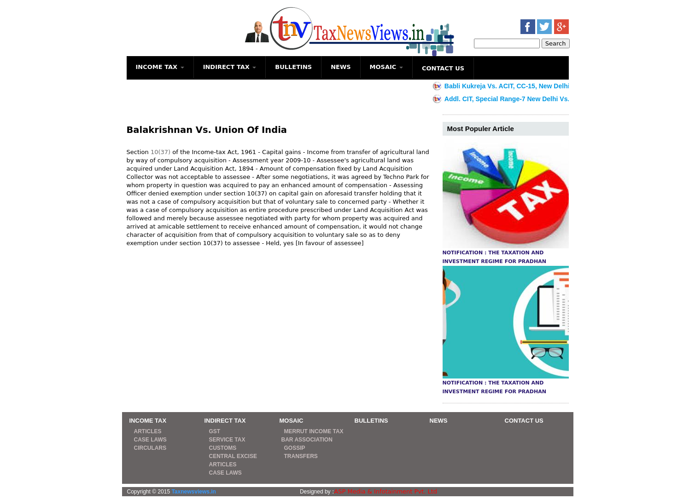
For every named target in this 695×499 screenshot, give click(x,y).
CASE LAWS (150, 439)
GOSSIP (294, 448)
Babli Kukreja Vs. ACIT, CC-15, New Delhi (513, 86)
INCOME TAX (160, 66)
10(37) (160, 152)
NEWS (340, 66)
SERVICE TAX (227, 439)
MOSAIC (386, 66)
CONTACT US (443, 68)
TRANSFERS (301, 456)
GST (215, 431)
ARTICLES (148, 431)
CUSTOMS (223, 448)
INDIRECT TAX (230, 66)
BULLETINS (293, 66)
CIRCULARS (150, 448)
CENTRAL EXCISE (233, 456)
